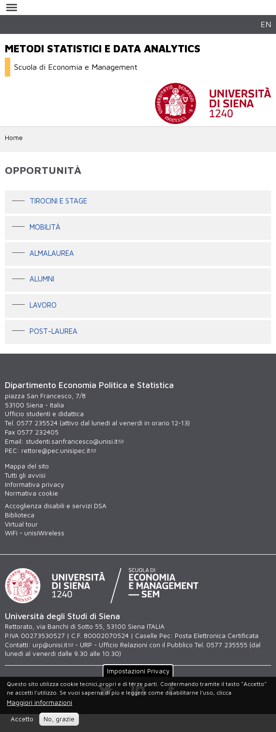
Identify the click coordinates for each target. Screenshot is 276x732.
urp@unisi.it (52, 645)
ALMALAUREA (52, 253)
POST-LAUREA (53, 331)
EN (266, 24)
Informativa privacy (34, 484)
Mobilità (45, 227)
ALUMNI (42, 279)
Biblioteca (19, 515)
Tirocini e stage (58, 201)
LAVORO (43, 305)
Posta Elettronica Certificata (217, 635)
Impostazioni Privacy (138, 670)
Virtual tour (21, 524)
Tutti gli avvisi (25, 475)
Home (14, 137)
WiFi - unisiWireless (34, 533)
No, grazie (59, 719)
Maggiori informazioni (39, 702)
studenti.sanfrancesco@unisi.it (74, 441)
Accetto (22, 719)
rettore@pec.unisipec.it (58, 450)
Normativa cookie (31, 493)
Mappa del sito (27, 466)
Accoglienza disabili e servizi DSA (56, 506)
